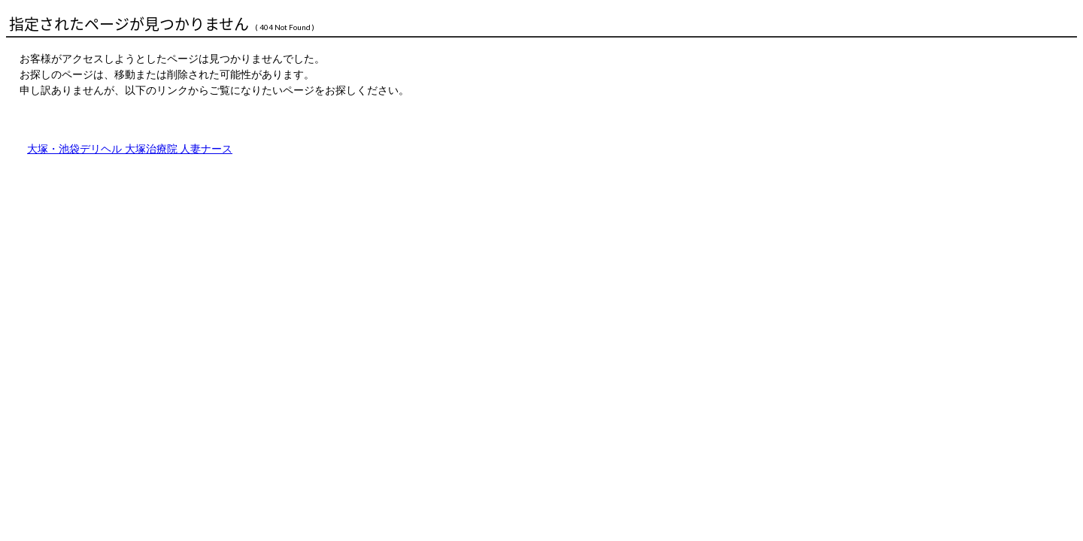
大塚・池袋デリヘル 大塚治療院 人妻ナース (129, 149)
